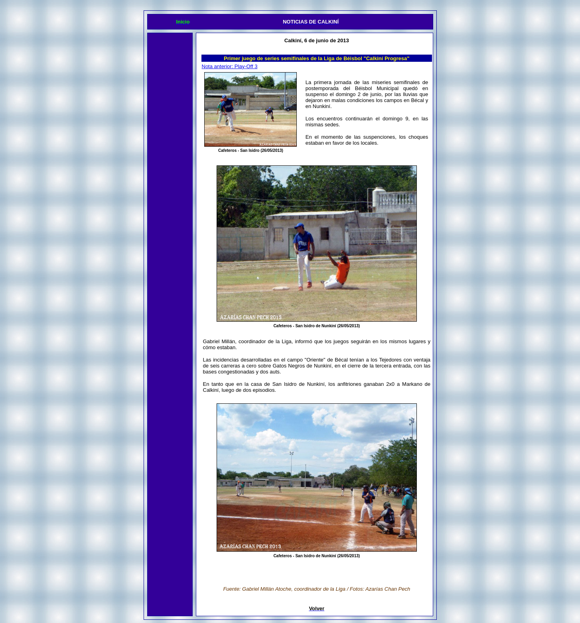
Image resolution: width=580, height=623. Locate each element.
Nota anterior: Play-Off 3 (230, 66)
